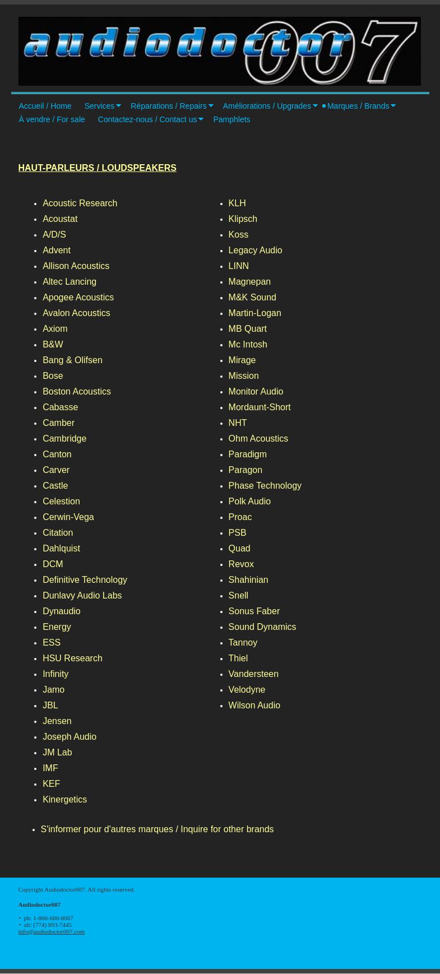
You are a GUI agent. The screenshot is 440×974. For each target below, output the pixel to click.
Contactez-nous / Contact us (147, 119)
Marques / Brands (358, 105)
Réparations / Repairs (168, 105)
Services (100, 105)
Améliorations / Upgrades (267, 105)
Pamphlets (231, 119)
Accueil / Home (45, 105)
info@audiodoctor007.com (51, 931)
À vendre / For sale (52, 119)
